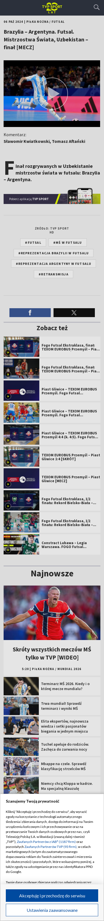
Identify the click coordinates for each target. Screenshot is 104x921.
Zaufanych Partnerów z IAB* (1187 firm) (46, 842)
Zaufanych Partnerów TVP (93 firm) (50, 847)
